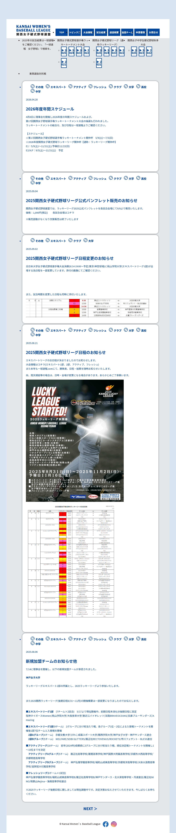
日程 (69, 125)
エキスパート (58, 87)
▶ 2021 (63, 63)
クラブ (118, 87)
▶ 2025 (63, 51)
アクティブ (79, 87)
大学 (131, 87)
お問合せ (153, 32)
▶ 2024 (71, 51)
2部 (68, 364)
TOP (61, 32)
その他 (39, 87)
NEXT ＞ (90, 808)
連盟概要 (114, 32)
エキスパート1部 (55, 364)
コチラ (70, 212)
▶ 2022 (86, 51)
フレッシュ (100, 87)
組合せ (55, 125)
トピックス (74, 32)
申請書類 (140, 32)
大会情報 (87, 32)
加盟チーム (127, 32)
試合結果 (101, 32)
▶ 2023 (79, 51)
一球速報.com (45, 368)
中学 (38, 91)
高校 (143, 87)
